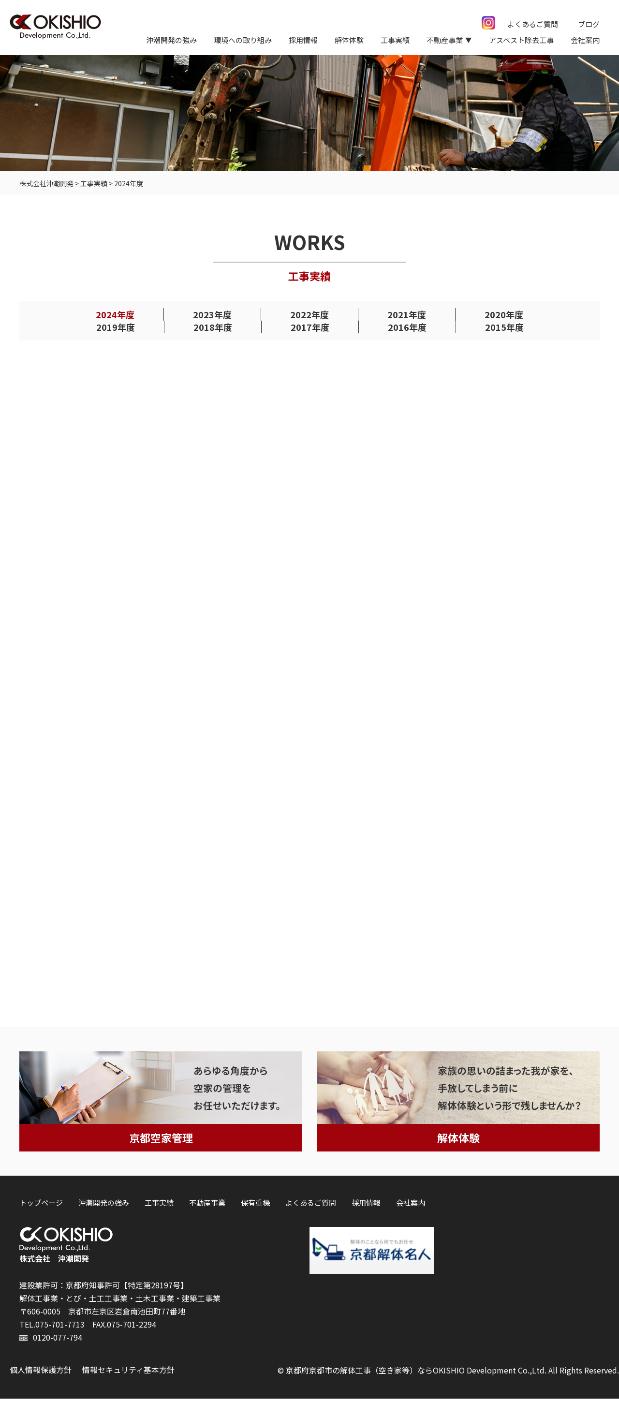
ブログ (589, 24)
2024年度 (115, 314)
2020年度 (504, 314)
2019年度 (115, 326)
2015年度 (504, 326)
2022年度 (309, 314)
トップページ (41, 1206)
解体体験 (349, 40)
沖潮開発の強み (171, 40)
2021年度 (406, 314)
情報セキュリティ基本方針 (128, 1373)
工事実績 (395, 40)
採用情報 (303, 40)
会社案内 (585, 40)
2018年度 (212, 326)
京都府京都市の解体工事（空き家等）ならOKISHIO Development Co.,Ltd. (416, 1373)
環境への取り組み (243, 40)
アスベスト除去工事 (521, 40)
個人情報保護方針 (41, 1373)
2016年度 (407, 326)
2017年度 (310, 326)
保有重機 (255, 1206)
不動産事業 (207, 1206)
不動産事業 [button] (445, 40)
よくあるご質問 (532, 24)
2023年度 (212, 314)
